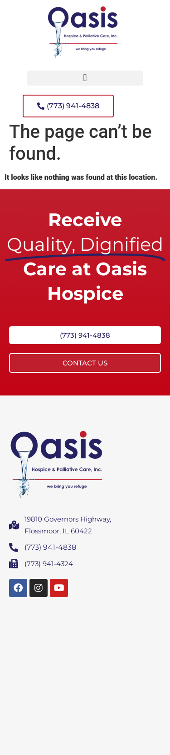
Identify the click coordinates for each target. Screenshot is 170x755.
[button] (85, 78)
